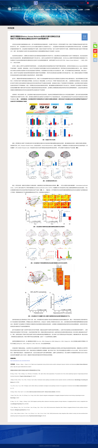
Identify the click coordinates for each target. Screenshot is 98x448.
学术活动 (74, 9)
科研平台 (60, 9)
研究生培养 (67, 9)
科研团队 (47, 9)
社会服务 (80, 9)
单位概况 (41, 9)
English (82, 3)
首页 (84, 22)
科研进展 (54, 9)
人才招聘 (87, 9)
